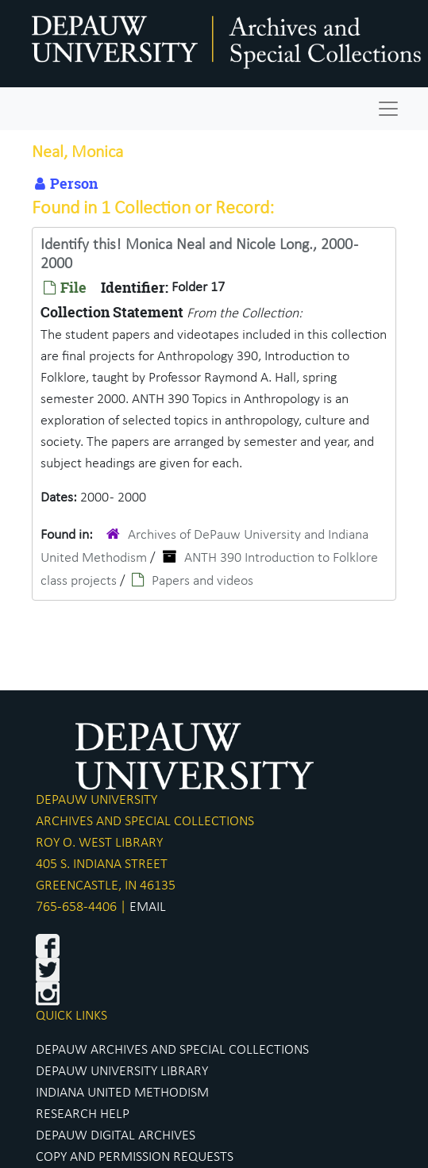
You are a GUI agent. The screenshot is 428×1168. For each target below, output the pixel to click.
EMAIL (147, 907)
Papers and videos (202, 581)
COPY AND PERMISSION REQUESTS (134, 1157)
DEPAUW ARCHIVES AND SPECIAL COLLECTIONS (172, 1050)
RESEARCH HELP (82, 1114)
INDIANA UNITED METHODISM (122, 1093)
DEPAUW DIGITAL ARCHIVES (115, 1135)
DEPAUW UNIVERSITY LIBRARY (122, 1071)
